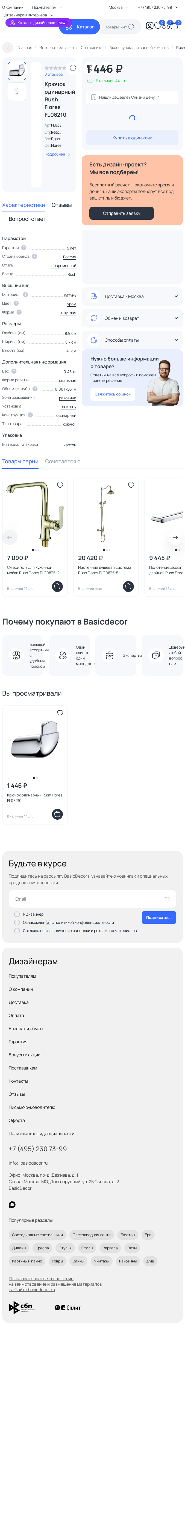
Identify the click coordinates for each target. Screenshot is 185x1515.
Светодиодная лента (92, 1234)
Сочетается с (62, 461)
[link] (55, 69)
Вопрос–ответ (27, 218)
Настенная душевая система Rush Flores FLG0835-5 (104, 570)
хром (71, 303)
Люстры (128, 1234)
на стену (68, 406)
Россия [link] (57, 132)
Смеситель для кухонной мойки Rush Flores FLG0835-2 (33, 570)
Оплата (16, 1015)
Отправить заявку (121, 213)
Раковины (128, 1261)
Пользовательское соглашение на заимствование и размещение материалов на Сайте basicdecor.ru (55, 1284)
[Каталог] (79, 26)
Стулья (65, 1247)
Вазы (132, 1247)
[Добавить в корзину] (57, 586)
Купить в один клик (132, 138)
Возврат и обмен (26, 1028)
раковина (67, 397)
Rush (55, 138)
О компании (21, 989)
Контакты (18, 1081)
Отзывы (62, 205)
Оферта (17, 1120)
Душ (150, 1261)
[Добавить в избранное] (73, 68)
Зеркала (110, 1247)
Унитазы (101, 1261)
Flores (56, 145)
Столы (87, 1247)
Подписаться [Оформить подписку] (159, 917)
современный (63, 265)
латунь (70, 295)
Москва (118, 7)
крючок (69, 424)
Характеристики (23, 205)
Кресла (42, 1247)
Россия (69, 256)
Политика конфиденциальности (41, 1133)
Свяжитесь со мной (113, 394)
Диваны (19, 1247)
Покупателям (22, 976)
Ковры (57, 1261)
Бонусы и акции (24, 1055)
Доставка (19, 1002)
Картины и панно (27, 1261)
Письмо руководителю (32, 1107)
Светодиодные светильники (37, 1234)
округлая (68, 312)
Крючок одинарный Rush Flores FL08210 (34, 797)
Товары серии (20, 461)
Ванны (78, 1261)
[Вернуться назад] (7, 47)
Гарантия (18, 1042)
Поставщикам (23, 1068)
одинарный (66, 415)
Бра (148, 1234)
